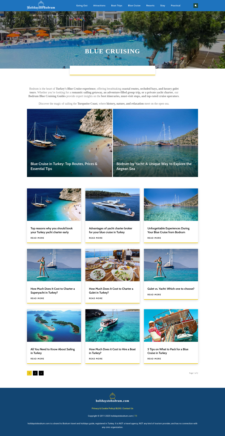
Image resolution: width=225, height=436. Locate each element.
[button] (195, 5)
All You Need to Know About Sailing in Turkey (50, 351)
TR (135, 416)
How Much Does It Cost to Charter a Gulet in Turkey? (112, 290)
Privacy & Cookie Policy (103, 408)
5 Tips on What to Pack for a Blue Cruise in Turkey (170, 351)
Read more (37, 238)
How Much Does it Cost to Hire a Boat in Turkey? (111, 351)
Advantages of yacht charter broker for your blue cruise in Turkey (112, 230)
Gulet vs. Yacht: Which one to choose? (167, 290)
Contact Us (128, 408)
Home (32, 15)
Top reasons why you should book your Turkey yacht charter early (53, 230)
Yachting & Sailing (51, 15)
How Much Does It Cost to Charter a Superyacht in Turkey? (53, 290)
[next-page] (41, 373)
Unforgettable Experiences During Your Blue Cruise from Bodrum (170, 230)
